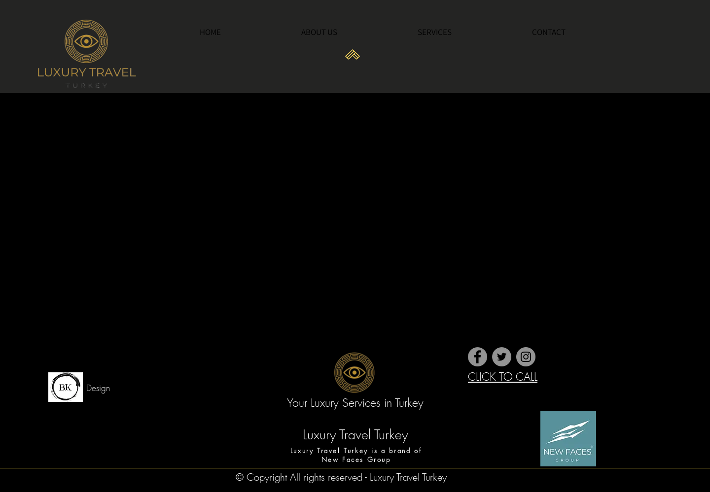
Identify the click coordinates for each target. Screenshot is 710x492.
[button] (467, 32)
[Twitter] (501, 356)
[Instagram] (525, 356)
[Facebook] (477, 356)
